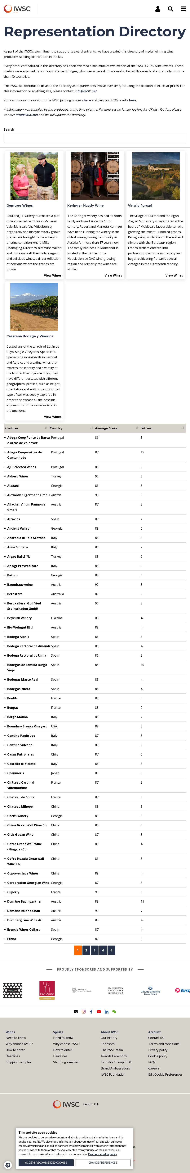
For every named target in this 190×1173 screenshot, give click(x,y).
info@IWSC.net (85, 91)
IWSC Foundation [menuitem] (113, 1074)
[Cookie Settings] (8, 1165)
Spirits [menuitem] (58, 1032)
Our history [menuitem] (109, 1038)
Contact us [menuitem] (156, 1038)
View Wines (52, 275)
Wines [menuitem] (10, 1032)
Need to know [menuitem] (16, 1038)
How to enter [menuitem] (15, 1050)
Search (9, 129)
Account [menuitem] (154, 1032)
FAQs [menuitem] (152, 1062)
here (87, 100)
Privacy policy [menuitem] (157, 1050)
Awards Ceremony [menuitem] (114, 1056)
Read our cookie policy (102, 1154)
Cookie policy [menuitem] (157, 1056)
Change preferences (103, 1162)
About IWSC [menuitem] (110, 1032)
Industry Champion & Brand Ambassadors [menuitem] (116, 1065)
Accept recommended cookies (46, 1162)
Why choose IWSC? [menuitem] (19, 1044)
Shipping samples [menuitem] (18, 1062)
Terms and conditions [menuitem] (163, 1044)
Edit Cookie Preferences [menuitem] (165, 1074)
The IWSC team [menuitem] (112, 1050)
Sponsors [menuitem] (108, 1044)
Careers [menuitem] (154, 1068)
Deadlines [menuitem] (13, 1056)
